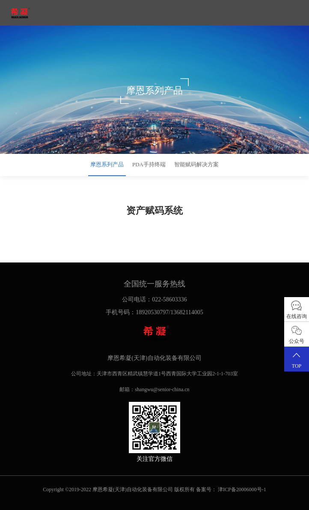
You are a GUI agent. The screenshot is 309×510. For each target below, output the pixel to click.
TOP (296, 359)
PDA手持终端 (149, 164)
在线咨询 (296, 309)
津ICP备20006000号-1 (242, 489)
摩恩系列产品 (107, 164)
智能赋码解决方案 (196, 164)
